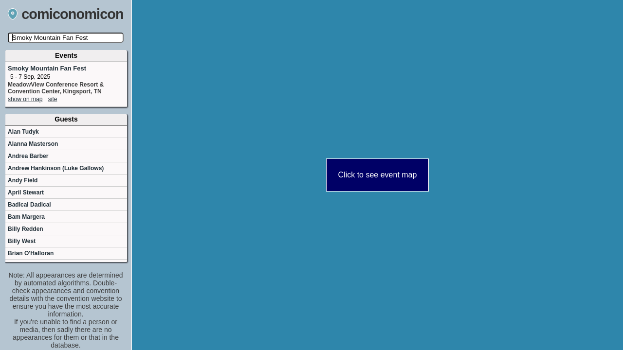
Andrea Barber (28, 156)
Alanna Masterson (33, 143)
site (52, 99)
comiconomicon (66, 14)
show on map (25, 99)
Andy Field (22, 180)
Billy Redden (25, 229)
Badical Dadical (29, 204)
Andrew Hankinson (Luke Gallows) (56, 168)
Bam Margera (26, 216)
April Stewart (26, 192)
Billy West (22, 241)
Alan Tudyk (23, 131)
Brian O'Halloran (31, 253)
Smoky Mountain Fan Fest (47, 68)
